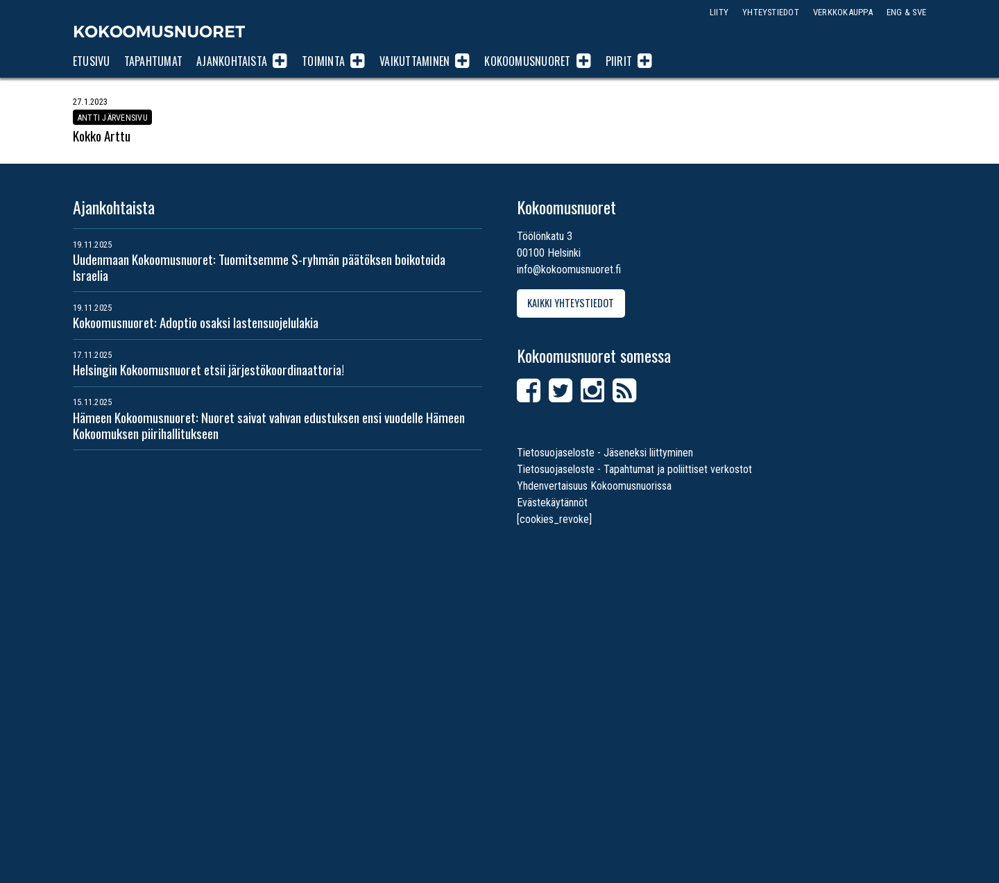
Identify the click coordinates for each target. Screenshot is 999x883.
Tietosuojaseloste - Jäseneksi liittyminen (605, 452)
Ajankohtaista (231, 61)
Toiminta (323, 61)
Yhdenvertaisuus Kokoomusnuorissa (594, 485)
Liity (719, 12)
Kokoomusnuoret (159, 31)
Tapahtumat (153, 61)
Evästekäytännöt (552, 502)
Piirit (619, 61)
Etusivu (91, 61)
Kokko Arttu (101, 136)
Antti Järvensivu (112, 117)
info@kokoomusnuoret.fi (569, 269)
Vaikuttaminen (414, 61)
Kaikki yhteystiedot (570, 303)
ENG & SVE (906, 12)
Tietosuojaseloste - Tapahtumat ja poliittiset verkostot (634, 469)
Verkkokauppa (843, 12)
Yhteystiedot (770, 12)
